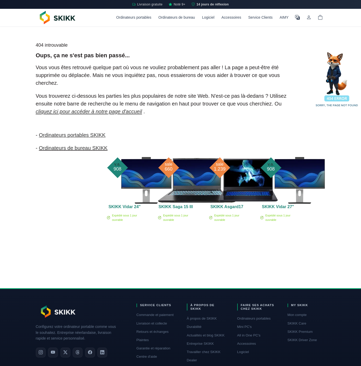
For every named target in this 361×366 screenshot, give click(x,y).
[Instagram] (41, 352)
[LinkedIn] (102, 352)
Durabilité (194, 327)
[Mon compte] (309, 17)
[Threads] (78, 352)
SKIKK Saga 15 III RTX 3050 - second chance (176, 208)
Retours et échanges (153, 332)
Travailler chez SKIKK (204, 352)
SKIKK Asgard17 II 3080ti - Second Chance (227, 208)
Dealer (192, 360)
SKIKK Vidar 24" (124, 207)
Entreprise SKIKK (200, 344)
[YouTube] (53, 352)
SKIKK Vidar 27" (278, 207)
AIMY (284, 17)
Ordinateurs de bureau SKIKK (73, 148)
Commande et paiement (155, 315)
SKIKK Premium (300, 332)
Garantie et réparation (154, 348)
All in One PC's (249, 335)
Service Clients (260, 17)
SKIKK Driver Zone (302, 340)
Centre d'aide (147, 356)
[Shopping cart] (320, 17)
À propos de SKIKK (202, 318)
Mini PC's (244, 327)
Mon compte (297, 315)
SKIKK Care (297, 323)
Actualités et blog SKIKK (206, 335)
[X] (65, 352)
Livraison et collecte (152, 323)
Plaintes (143, 340)
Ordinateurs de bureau (176, 17)
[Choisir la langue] (297, 17)
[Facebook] (90, 352)
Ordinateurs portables (133, 17)
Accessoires (231, 17)
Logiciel (208, 17)
